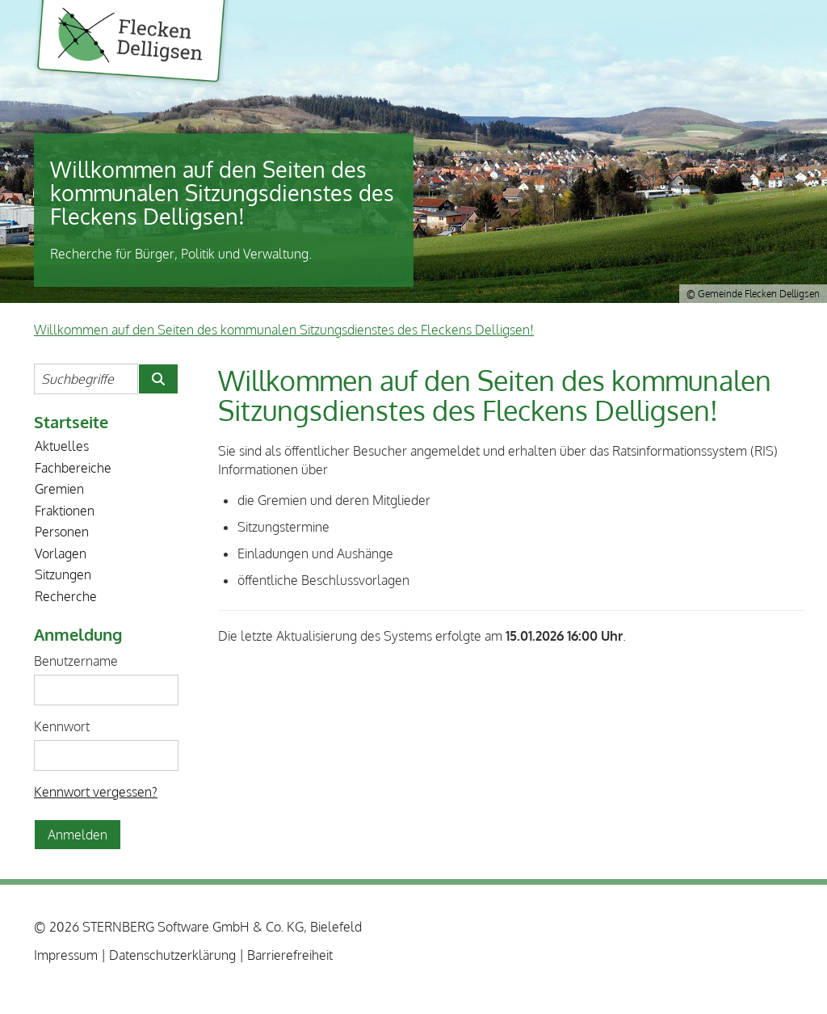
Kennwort (62, 726)
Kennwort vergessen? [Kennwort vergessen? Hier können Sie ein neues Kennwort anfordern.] (95, 792)
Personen (62, 532)
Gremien (59, 489)
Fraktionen (64, 511)
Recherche (66, 596)
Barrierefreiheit (290, 955)
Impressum (66, 955)
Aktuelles (62, 446)
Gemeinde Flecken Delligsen (131, 43)
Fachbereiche (73, 468)
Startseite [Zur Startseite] (71, 421)
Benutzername (76, 661)
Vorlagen (60, 553)
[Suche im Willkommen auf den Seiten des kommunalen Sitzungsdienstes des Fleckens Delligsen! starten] (158, 379)
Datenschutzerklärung (172, 955)
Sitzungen (63, 574)
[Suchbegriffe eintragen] (86, 379)
